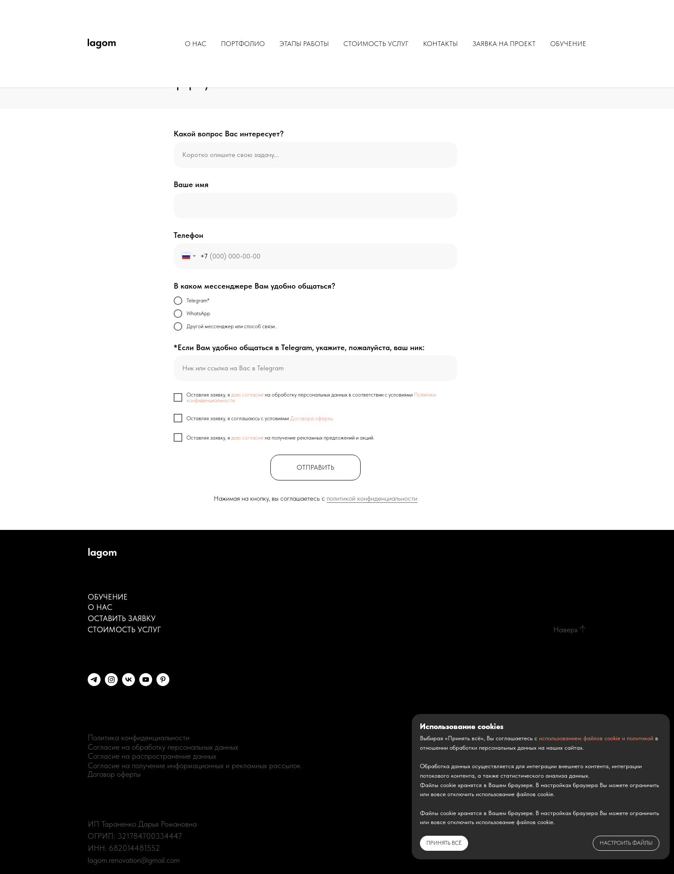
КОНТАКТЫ (440, 44)
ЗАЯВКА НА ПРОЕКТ (504, 44)
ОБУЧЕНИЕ (568, 44)
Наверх (565, 629)
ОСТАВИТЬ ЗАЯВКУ (122, 618)
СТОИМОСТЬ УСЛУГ (375, 44)
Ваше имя (191, 184)
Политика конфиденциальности (139, 737)
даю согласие (247, 394)
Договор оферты (114, 774)
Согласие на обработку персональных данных (163, 746)
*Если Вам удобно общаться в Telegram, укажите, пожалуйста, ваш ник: (299, 347)
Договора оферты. (312, 418)
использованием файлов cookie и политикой (596, 738)
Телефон (188, 235)
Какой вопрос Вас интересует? (229, 133)
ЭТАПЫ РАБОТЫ (304, 44)
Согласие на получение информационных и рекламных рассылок (194, 765)
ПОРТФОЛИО (243, 44)
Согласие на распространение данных (152, 755)
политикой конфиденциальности (372, 498)
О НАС (195, 44)
